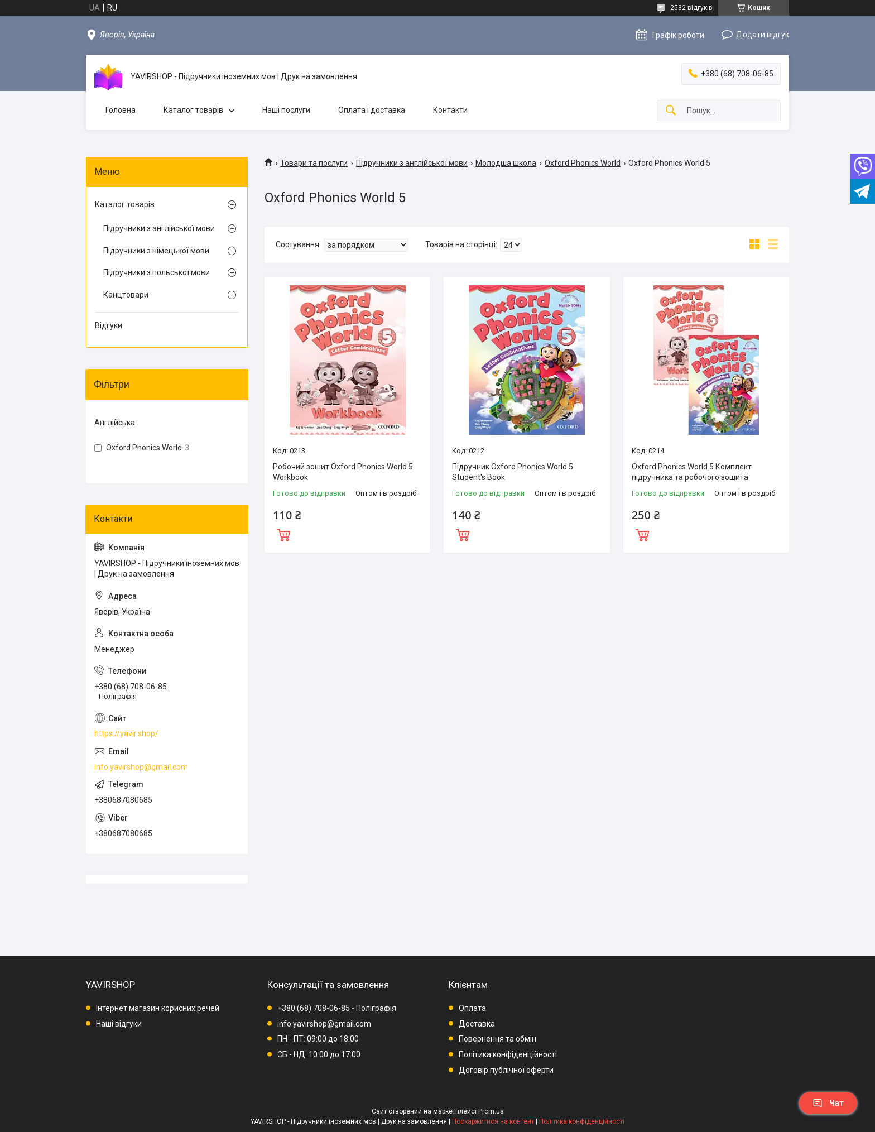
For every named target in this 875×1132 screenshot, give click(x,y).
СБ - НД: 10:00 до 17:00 (318, 1054)
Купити (283, 533)
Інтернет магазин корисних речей (157, 1008)
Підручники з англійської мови (412, 163)
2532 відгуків (691, 8)
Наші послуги (286, 109)
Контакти (450, 109)
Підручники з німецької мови (156, 250)
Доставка (477, 1023)
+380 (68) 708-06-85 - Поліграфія (336, 1008)
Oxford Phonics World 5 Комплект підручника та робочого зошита (692, 472)
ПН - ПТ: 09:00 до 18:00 (318, 1038)
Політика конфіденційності (508, 1054)
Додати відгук (762, 34)
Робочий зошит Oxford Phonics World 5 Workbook (343, 472)
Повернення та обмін (497, 1038)
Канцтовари (125, 294)
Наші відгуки (119, 1023)
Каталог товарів (193, 109)
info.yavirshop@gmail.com (141, 766)
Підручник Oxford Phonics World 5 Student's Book (512, 472)
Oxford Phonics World (583, 163)
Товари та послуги (314, 163)
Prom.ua (491, 1111)
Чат (828, 1103)
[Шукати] (671, 110)
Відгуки (108, 325)
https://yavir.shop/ (126, 733)
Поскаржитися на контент (493, 1121)
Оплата (472, 1008)
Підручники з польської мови (156, 272)
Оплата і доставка (371, 109)
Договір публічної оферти (506, 1070)
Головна (120, 109)
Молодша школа (505, 163)
